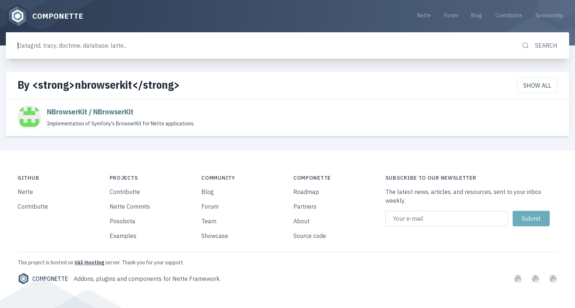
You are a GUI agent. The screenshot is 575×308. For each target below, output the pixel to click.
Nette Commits (130, 206)
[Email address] (446, 218)
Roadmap (306, 191)
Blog (476, 15)
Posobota (122, 221)
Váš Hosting (89, 262)
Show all (537, 85)
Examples (123, 235)
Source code (309, 235)
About (301, 221)
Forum (451, 15)
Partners (304, 206)
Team (208, 221)
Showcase (214, 235)
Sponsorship (549, 15)
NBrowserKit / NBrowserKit (90, 112)
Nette (424, 15)
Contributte (508, 15)
